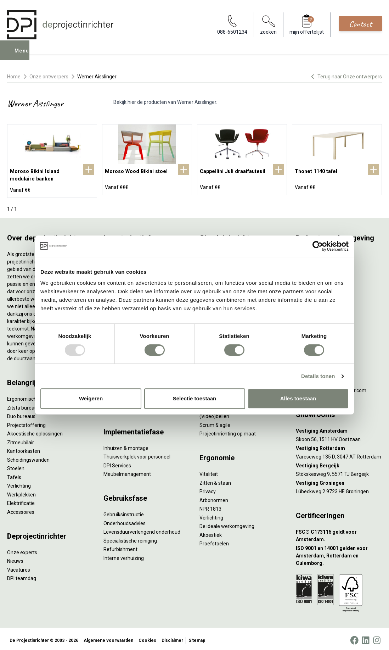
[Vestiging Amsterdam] (339, 428)
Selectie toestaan (194, 398)
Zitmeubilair (20, 439)
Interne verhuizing (123, 555)
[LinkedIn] (366, 637)
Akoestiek (210, 532)
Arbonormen (213, 497)
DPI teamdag (21, 575)
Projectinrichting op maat (227, 430)
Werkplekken (21, 491)
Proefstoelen (214, 540)
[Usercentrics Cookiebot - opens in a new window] (318, 246)
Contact (360, 23)
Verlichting (19, 482)
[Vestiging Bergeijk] (339, 462)
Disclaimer (172, 637)
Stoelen (15, 465)
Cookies (147, 637)
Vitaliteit (208, 471)
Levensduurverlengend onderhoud (141, 529)
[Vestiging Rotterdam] (339, 445)
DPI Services (117, 462)
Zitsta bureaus (23, 404)
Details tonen (318, 376)
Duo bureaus (21, 413)
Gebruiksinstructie (123, 511)
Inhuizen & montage (125, 445)
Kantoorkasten (23, 448)
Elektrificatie (21, 500)
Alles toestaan (298, 398)
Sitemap (196, 637)
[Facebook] (354, 637)
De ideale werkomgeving (226, 523)
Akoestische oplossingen (35, 430)
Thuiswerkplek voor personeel (136, 453)
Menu (22, 55)
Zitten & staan (215, 480)
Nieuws (15, 558)
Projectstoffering (26, 422)
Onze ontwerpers (48, 76)
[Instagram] (377, 637)
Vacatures (18, 567)
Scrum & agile (214, 422)
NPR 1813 (210, 506)
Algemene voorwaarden (108, 637)
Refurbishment (120, 546)
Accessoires (20, 509)
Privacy (207, 488)
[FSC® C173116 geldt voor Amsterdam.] (339, 532)
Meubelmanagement (127, 471)
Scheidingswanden (28, 457)
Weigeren (91, 398)
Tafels (14, 474)
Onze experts (22, 549)
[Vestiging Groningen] (339, 480)
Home (14, 76)
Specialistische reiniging (130, 537)
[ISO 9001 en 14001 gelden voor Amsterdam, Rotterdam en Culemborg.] (339, 552)
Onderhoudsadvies (124, 520)
